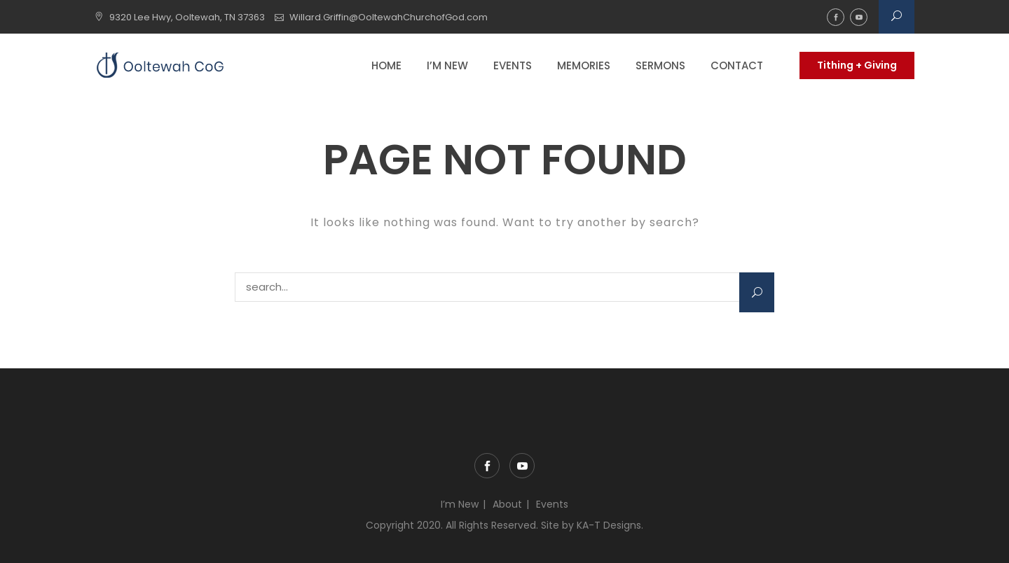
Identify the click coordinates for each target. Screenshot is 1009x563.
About (507, 504)
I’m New (447, 65)
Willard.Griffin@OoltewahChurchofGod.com (388, 17)
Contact (737, 65)
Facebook (835, 17)
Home (386, 65)
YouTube (858, 17)
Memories (583, 65)
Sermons (660, 65)
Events (512, 65)
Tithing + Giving (857, 65)
